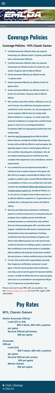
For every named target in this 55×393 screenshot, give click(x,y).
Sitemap (18, 385)
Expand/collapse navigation (27, 3)
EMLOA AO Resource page (17, 290)
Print (7, 385)
